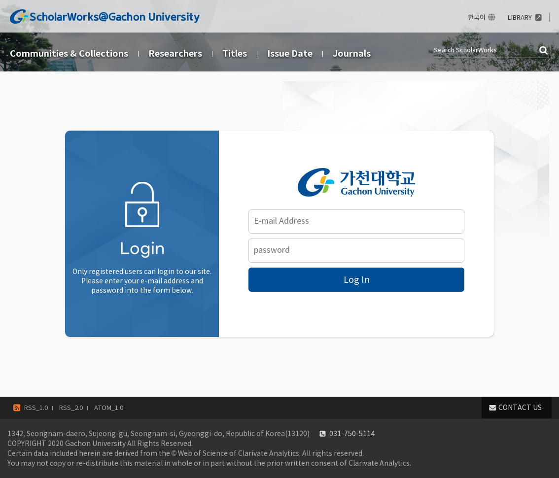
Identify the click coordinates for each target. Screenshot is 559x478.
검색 (544, 51)
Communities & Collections (69, 53)
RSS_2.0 (71, 408)
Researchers (175, 53)
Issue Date (290, 53)
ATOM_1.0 (108, 408)
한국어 (477, 17)
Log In (357, 279)
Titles (234, 53)
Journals (352, 53)
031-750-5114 (352, 433)
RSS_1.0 (36, 408)
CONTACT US (520, 407)
